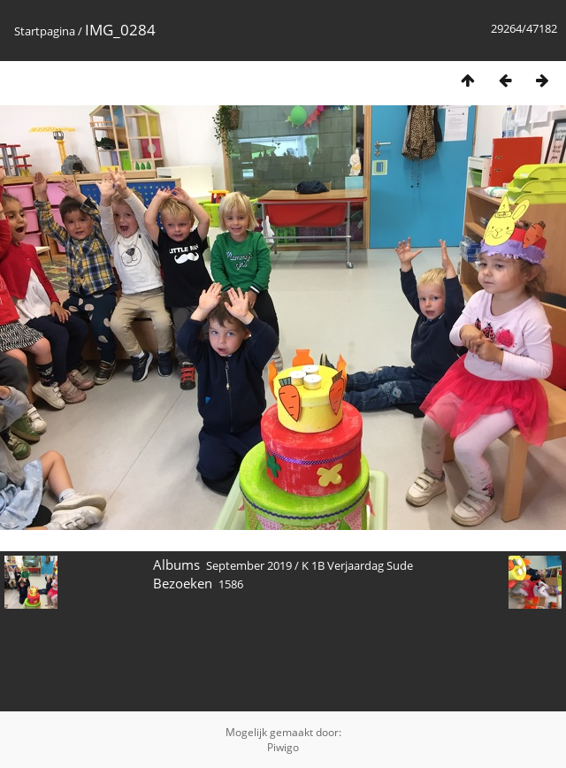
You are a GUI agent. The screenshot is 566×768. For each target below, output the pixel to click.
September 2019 (249, 565)
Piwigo (283, 747)
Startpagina (44, 31)
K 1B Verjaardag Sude (357, 565)
